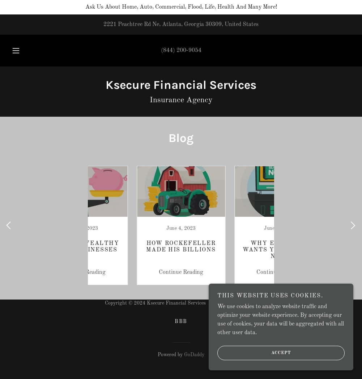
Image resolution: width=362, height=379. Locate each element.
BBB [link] (181, 321)
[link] (181, 87)
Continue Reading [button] (132, 272)
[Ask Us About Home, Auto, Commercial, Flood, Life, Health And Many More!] (181, 7)
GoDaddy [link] (194, 354)
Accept (254, 353)
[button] (24, 50)
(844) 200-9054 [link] (181, 50)
